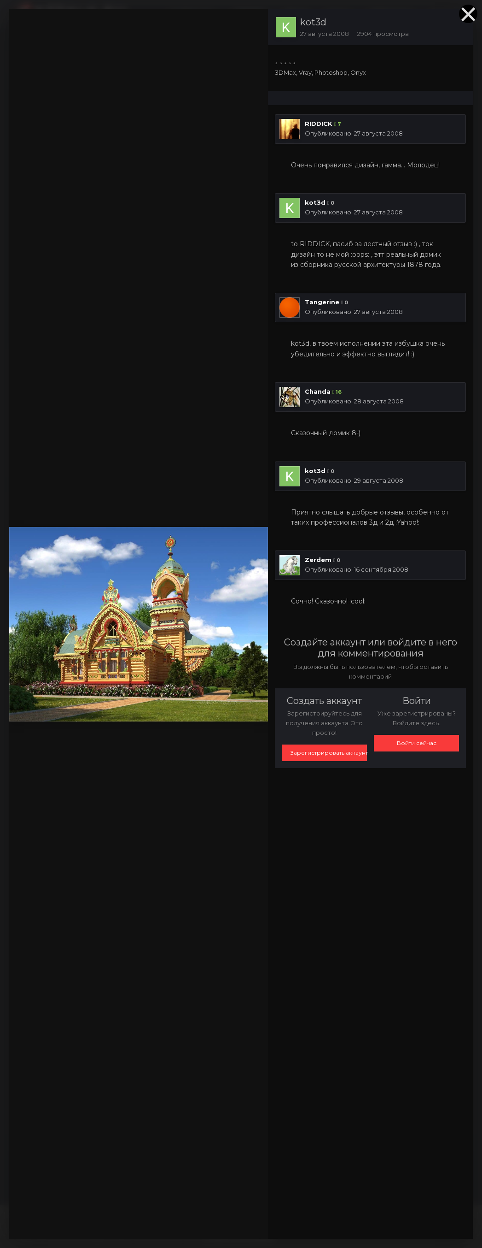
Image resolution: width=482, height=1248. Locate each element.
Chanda (318, 391)
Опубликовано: (354, 133)
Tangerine (322, 302)
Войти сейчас (416, 742)
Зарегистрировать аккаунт (328, 752)
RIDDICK (318, 123)
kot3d (313, 22)
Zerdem (318, 559)
